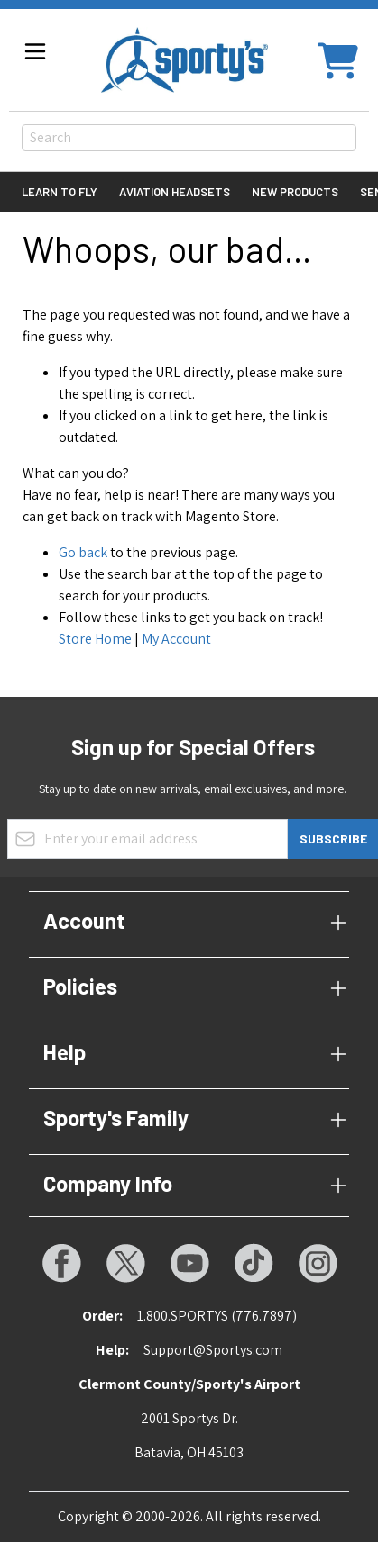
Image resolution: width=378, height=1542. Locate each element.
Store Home (95, 638)
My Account (176, 638)
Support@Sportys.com (212, 1349)
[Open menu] (35, 51)
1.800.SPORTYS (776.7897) (217, 1315)
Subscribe (333, 838)
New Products (295, 192)
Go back (83, 552)
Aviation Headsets (174, 192)
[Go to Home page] (184, 60)
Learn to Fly (59, 192)
